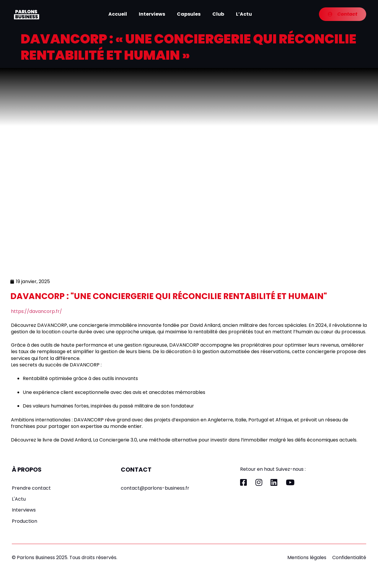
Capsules (189, 14)
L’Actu (244, 14)
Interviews (152, 14)
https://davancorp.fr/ (36, 311)
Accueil (117, 14)
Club (218, 14)
